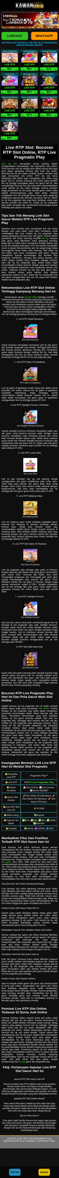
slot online (44, 708)
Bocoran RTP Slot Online (19, 1141)
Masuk (44, 1172)
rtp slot (22, 1061)
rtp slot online (31, 297)
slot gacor (6, 862)
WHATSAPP (44, 36)
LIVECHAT (14, 36)
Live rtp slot (9, 164)
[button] (6, 20)
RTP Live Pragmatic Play (37, 1138)
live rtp (45, 238)
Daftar (14, 1172)
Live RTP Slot (14, 1138)
